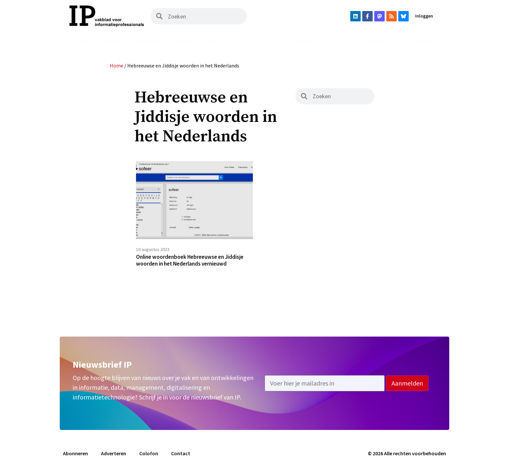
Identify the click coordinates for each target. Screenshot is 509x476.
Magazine (148, 41)
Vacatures (300, 41)
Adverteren (417, 41)
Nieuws (113, 41)
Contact (180, 455)
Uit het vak (258, 41)
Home (83, 41)
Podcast (219, 41)
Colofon (148, 455)
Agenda (337, 41)
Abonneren (374, 41)
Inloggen (424, 16)
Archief (184, 41)
